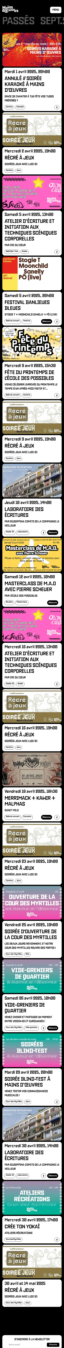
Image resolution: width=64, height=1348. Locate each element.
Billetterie (46, 322)
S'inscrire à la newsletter (32, 1339)
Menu (55, 10)
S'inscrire (53, 1345)
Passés (18, 21)
